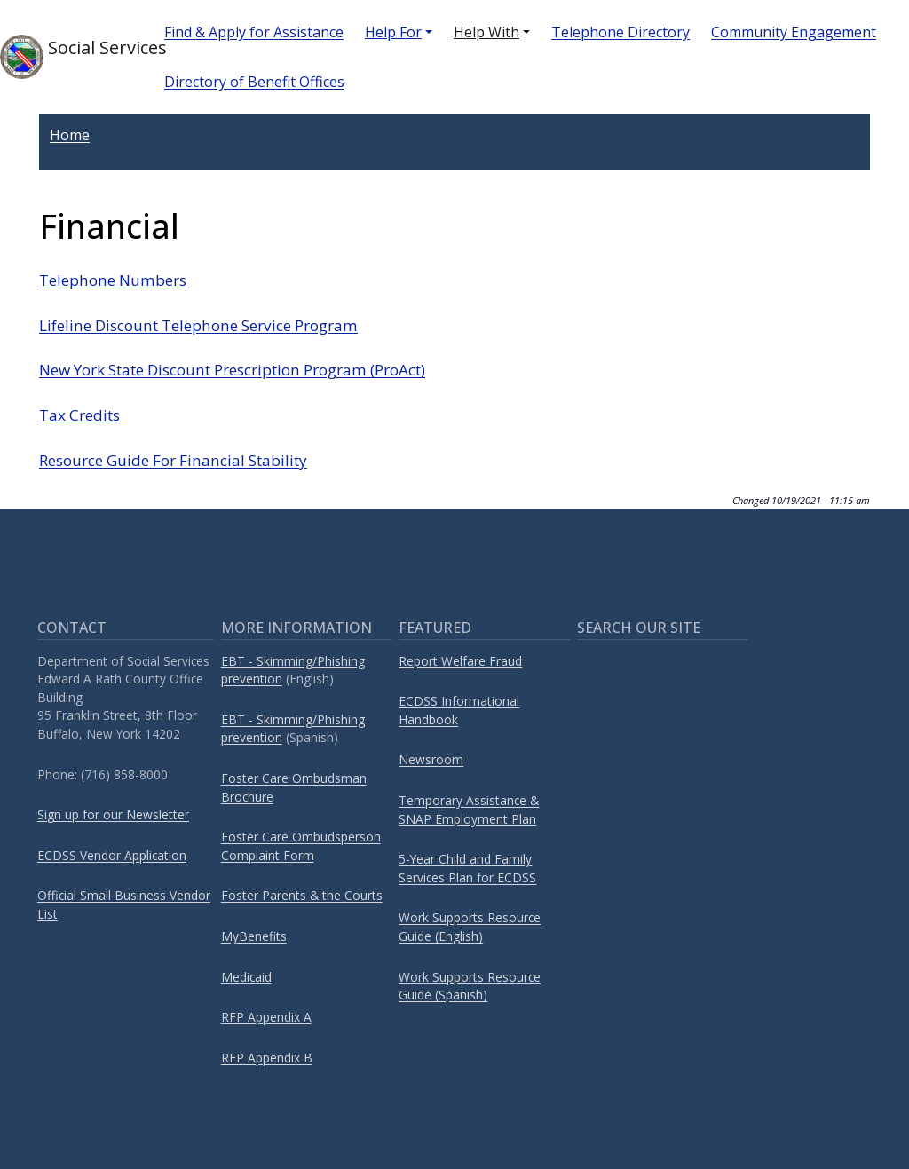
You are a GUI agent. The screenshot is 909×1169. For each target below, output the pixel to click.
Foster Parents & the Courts (302, 895)
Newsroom (431, 759)
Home (70, 135)
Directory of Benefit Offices (254, 81)
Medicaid (246, 976)
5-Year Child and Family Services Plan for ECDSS (467, 868)
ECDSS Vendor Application (111, 855)
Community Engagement (793, 32)
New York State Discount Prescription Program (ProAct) (232, 369)
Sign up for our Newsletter (113, 814)
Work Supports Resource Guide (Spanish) (470, 986)
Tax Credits (79, 415)
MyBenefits (254, 936)
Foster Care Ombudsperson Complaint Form (301, 846)
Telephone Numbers (112, 280)
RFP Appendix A (266, 1016)
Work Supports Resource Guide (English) (470, 926)
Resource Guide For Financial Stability (173, 460)
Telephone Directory (620, 32)
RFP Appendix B (266, 1057)
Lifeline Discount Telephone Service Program (198, 325)
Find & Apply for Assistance (254, 32)
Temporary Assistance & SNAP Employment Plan (469, 809)
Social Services (68, 57)
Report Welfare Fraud (460, 660)
